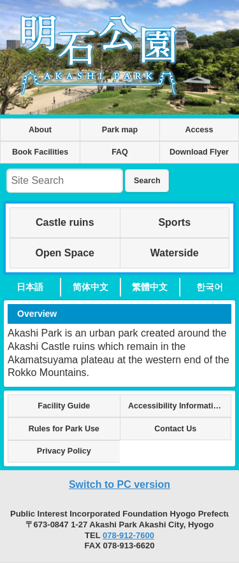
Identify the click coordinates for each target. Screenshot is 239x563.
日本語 (30, 287)
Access (199, 129)
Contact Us (175, 428)
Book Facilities (40, 152)
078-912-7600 (128, 535)
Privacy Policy (64, 451)
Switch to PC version (119, 484)
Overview (37, 314)
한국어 (209, 287)
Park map (120, 129)
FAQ (120, 152)
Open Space (65, 252)
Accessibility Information (175, 405)
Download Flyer (199, 152)
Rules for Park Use (64, 428)
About (40, 129)
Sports (174, 222)
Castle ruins (65, 222)
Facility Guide (64, 405)
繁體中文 (150, 287)
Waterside (174, 252)
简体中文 (90, 287)
